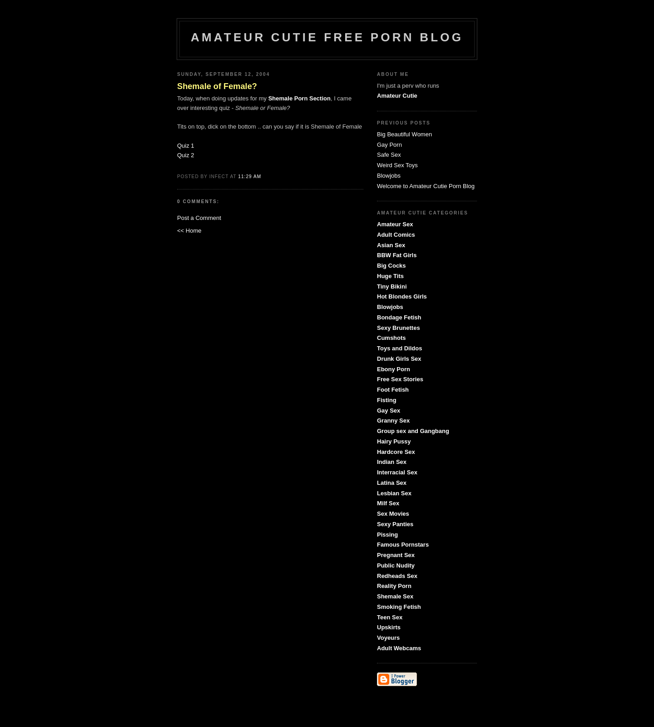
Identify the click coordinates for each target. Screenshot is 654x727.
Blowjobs (389, 175)
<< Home (189, 230)
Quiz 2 (185, 155)
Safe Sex (389, 154)
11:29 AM (249, 176)
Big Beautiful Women (404, 134)
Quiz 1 (185, 145)
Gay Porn (389, 144)
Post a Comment (199, 217)
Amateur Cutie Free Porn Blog (327, 37)
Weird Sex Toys (397, 165)
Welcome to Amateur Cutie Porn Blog (426, 186)
